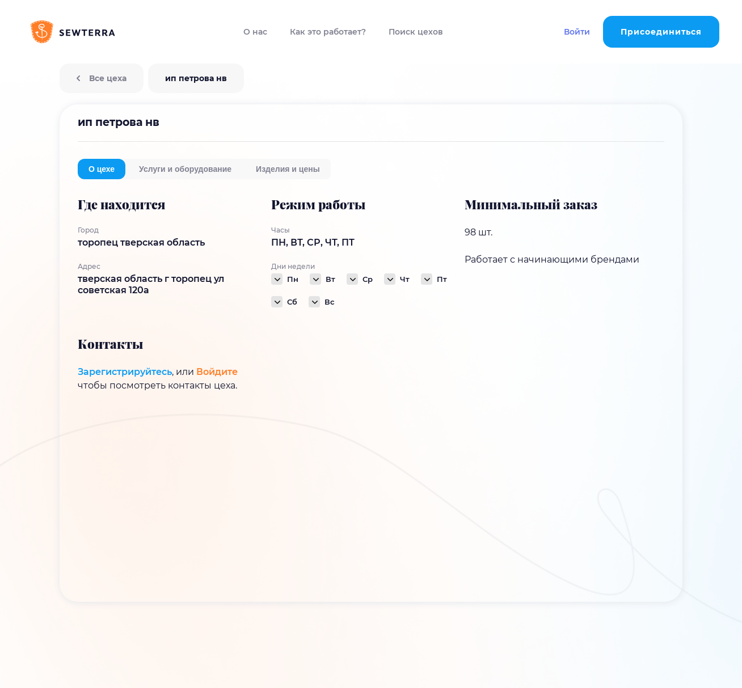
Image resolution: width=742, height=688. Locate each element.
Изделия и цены (288, 169)
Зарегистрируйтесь (125, 371)
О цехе (101, 169)
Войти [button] (577, 32)
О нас (255, 32)
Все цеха (102, 78)
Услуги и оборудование (185, 169)
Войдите (217, 371)
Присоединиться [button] (661, 32)
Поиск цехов (416, 32)
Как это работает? (328, 32)
